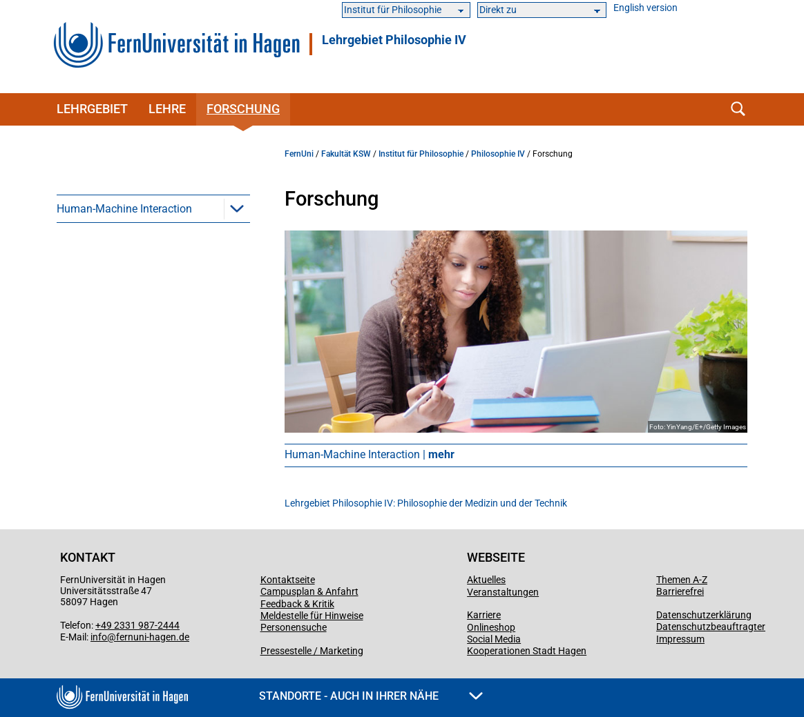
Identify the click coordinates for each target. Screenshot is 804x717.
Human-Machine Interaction (124, 208)
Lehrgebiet (92, 108)
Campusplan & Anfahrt (309, 591)
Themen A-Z (681, 579)
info (98, 636)
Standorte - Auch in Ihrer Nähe (371, 696)
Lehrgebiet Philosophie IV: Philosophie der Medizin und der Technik (426, 503)
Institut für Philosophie (421, 154)
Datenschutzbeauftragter (710, 626)
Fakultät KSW (346, 154)
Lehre (167, 108)
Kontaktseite (287, 579)
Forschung (243, 108)
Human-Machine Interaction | (369, 454)
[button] (237, 208)
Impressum (680, 639)
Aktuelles (486, 579)
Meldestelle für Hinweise (311, 615)
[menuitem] (153, 208)
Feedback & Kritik (297, 603)
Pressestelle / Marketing (311, 650)
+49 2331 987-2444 (137, 625)
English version (645, 8)
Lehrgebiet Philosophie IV (394, 40)
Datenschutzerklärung (704, 614)
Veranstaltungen (503, 592)
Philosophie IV (498, 154)
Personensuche (293, 627)
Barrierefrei (680, 591)
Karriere (484, 614)
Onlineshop (491, 627)
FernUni (299, 154)
